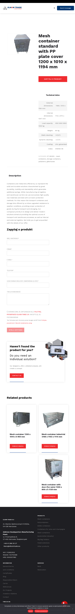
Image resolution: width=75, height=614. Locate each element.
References (7, 587)
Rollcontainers (43, 522)
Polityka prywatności (41, 611)
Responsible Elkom (10, 580)
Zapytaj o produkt (53, 79)
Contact (6, 597)
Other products (43, 546)
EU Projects (7, 590)
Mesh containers (44, 519)
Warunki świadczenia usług (23, 323)
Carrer (5, 583)
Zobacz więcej (18, 446)
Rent (39, 566)
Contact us (16, 375)
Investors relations (10, 594)
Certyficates (7, 573)
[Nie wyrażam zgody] (73, 609)
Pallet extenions (44, 543)
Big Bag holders (43, 539)
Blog (4, 576)
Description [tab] (15, 175)
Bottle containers (44, 526)
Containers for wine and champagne (51, 529)
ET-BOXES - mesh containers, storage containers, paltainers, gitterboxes (49, 158)
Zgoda (30, 611)
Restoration (42, 570)
